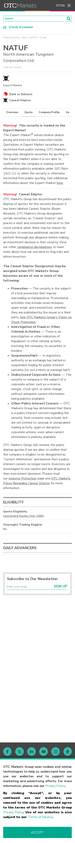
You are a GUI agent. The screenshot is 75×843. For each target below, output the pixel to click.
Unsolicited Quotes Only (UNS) (23, 517)
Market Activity (11, 38)
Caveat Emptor (20, 101)
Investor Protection (23, 479)
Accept (37, 832)
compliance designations (34, 248)
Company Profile (49, 113)
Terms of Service (40, 817)
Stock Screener (18, 28)
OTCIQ (60, 5)
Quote (28, 113)
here (60, 184)
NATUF (34, 38)
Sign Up (60, 589)
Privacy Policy (55, 786)
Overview (12, 113)
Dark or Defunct (20, 95)
